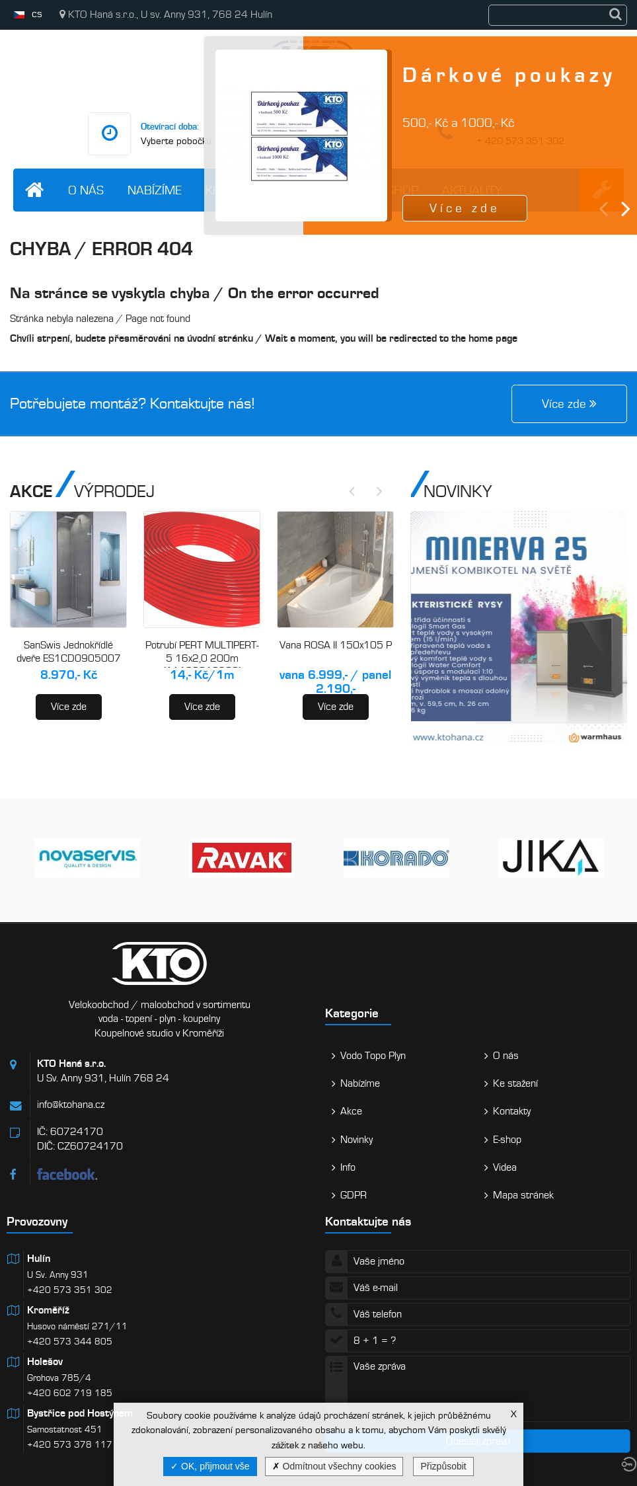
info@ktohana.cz (354, 141)
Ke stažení (238, 190)
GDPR (353, 1195)
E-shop (397, 190)
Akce (351, 1111)
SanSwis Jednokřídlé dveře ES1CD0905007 (69, 651)
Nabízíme (155, 190)
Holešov (45, 1362)
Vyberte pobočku (176, 141)
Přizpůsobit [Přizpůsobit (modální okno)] (443, 1466)
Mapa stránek (523, 1195)
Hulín (38, 1259)
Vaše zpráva (477, 1389)
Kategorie (352, 1013)
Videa (505, 1167)
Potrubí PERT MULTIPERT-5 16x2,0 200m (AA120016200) (201, 658)
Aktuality (472, 190)
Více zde (69, 707)
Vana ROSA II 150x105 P (336, 645)
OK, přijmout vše (209, 1466)
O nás (86, 190)
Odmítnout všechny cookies (334, 1466)
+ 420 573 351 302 (520, 141)
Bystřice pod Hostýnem (80, 1413)
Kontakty (323, 190)
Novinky (356, 1140)
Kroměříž (48, 1310)
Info (348, 1167)
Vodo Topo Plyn (373, 1056)
